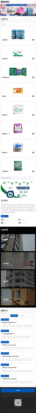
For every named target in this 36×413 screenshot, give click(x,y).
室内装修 (6, 263)
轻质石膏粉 (4, 58)
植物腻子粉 (4, 152)
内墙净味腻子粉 (5, 77)
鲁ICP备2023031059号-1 (30, 410)
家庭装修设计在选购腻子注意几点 (9, 322)
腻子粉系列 (4, 24)
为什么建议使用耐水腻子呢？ (8, 333)
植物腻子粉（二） (6, 133)
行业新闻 (14, 315)
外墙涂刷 (5, 239)
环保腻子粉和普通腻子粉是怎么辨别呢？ (10, 356)
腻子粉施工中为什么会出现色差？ (9, 345)
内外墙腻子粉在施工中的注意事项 (9, 378)
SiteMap (18, 411)
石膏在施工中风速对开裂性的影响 (9, 367)
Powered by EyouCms (21, 410)
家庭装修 (6, 299)
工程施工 (6, 281)
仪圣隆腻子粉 (5, 171)
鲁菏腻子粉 (4, 115)
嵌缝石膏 (4, 96)
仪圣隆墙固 (4, 39)
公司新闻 (22, 315)
